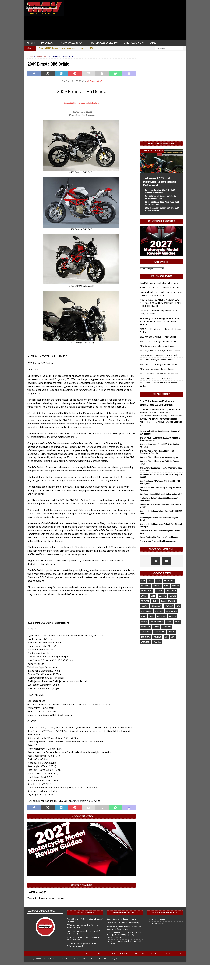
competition (146, 591)
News (151, 616)
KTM (178, 606)
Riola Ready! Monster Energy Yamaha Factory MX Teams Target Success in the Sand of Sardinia (160, 321)
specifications (156, 621)
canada (175, 586)
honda (144, 606)
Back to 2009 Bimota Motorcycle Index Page (81, 103)
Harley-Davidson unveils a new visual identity (159, 287)
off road (161, 616)
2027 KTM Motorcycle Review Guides (156, 359)
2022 (143, 580)
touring (157, 637)
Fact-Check (153, 954)
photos (172, 616)
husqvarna (156, 606)
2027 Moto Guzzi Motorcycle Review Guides (159, 355)
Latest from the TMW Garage (161, 143)
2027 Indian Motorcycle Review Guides (157, 369)
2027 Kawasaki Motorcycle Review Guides (158, 364)
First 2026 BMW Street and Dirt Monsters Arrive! (158, 541)
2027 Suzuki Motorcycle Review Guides (157, 346)
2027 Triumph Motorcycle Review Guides (158, 341)
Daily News (47, 42)
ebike (153, 596)
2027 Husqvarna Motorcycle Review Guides (159, 373)
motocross (146, 611)
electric (162, 596)
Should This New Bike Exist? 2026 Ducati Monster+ (159, 537)
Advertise (88, 954)
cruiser (159, 591)
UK (166, 637)
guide (154, 601)
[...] (141, 425)
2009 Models (41, 56)
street (156, 627)
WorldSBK (145, 642)
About (100, 954)
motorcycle (171, 611)
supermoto (146, 632)
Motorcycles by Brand (103, 42)
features (145, 601)
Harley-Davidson (168, 601)
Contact (167, 954)
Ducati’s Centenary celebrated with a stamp (159, 283)
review (144, 621)
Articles (31, 42)
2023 (151, 580)
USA (172, 637)
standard (145, 627)
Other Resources (133, 42)
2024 (158, 580)
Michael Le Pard (94, 81)
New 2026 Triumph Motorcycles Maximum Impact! (159, 457)
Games (153, 42)
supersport (160, 632)
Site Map (180, 954)
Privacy (112, 954)
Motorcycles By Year (72, 42)
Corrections (138, 954)
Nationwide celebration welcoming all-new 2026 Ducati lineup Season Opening (124, 928)
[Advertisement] (126, 20)
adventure (168, 580)
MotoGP (158, 611)
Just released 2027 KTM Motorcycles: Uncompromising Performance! (159, 182)
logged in (43, 898)
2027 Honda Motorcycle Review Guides (157, 378)
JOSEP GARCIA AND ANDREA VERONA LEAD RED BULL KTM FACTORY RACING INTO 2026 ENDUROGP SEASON (160, 303)
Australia (145, 586)
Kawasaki (169, 606)
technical (145, 637)
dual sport (171, 591)
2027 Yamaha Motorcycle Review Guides (158, 336)
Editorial (124, 954)
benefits (156, 586)
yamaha (157, 642)
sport (177, 621)
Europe (173, 596)
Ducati (144, 596)
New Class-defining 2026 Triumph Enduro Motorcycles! (161, 494)
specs (169, 621)
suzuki (171, 632)
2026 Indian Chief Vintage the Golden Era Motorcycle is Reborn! (81, 945)
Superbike (167, 627)
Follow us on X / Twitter (156, 919)
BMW (166, 586)
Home (31, 56)
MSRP (143, 616)
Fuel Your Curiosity (161, 394)
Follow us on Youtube (155, 923)
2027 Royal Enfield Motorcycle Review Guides (160, 350)
